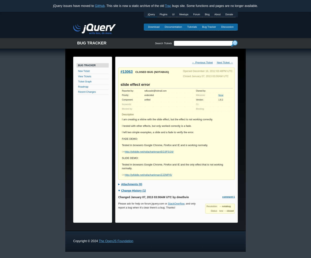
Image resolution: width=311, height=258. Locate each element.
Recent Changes (87, 92)
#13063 (127, 72)
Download (153, 26)
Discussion (227, 26)
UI (173, 14)
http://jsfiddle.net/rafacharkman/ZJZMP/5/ (147, 174)
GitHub (100, 6)
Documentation (173, 26)
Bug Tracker (209, 26)
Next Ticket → (225, 62)
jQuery (151, 14)
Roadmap (83, 86)
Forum (196, 14)
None (220, 95)
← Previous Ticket (202, 62)
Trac (168, 6)
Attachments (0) (131, 184)
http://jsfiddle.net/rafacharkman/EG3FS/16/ (148, 151)
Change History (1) (133, 190)
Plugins (163, 14)
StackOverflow (176, 203)
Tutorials (192, 26)
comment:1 (228, 197)
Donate (229, 14)
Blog (207, 14)
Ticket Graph (85, 81)
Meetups (183, 14)
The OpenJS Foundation (116, 241)
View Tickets (84, 76)
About (217, 14)
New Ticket (84, 71)
